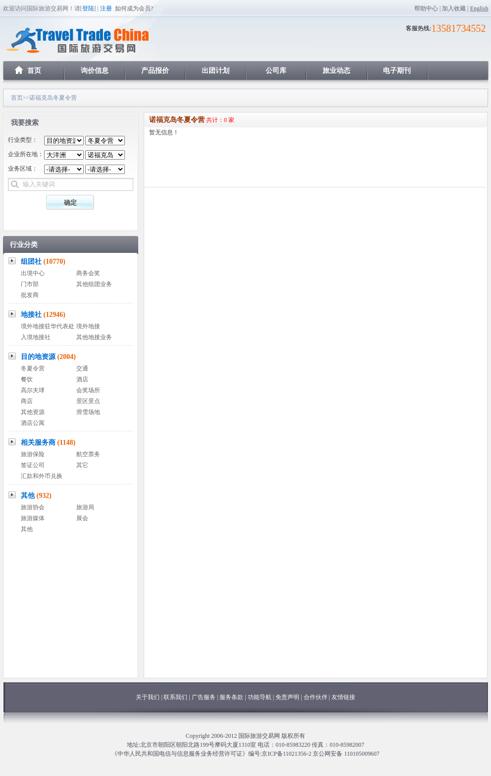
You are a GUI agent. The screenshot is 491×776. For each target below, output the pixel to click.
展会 (82, 518)
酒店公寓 (33, 422)
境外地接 (88, 326)
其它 (82, 465)
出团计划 (215, 70)
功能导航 (260, 697)
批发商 (30, 295)
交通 (82, 368)
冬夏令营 (33, 368)
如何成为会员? (134, 8)
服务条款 (231, 697)
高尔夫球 (33, 390)
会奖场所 (88, 390)
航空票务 (88, 454)
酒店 (82, 379)
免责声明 (287, 697)
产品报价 (155, 70)
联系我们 (175, 697)
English (479, 8)
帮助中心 (426, 8)
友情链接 (343, 697)
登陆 (88, 8)
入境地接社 (36, 337)
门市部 (30, 284)
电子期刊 (397, 70)
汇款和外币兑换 (41, 476)
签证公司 (33, 465)
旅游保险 (33, 454)
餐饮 (27, 379)
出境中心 (33, 273)
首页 (34, 70)
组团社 (43, 261)
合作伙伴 (315, 697)
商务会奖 (88, 273)
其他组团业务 (94, 284)
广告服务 (204, 697)
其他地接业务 (94, 337)
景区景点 (88, 401)
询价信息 (95, 70)
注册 (106, 8)
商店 (27, 401)
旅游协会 (33, 507)
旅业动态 (336, 70)
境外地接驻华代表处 (47, 326)
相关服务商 (48, 442)
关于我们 (148, 697)
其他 (36, 495)
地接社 (43, 314)
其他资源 (33, 412)
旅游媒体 (33, 518)
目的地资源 (48, 356)
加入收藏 (454, 8)
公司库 (276, 70)
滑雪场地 (88, 412)
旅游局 (85, 507)
